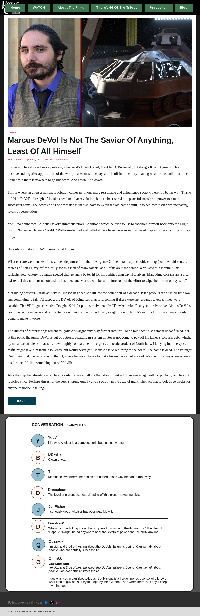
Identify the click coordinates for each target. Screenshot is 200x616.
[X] (52, 602)
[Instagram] (58, 602)
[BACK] (22, 401)
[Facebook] (46, 602)
